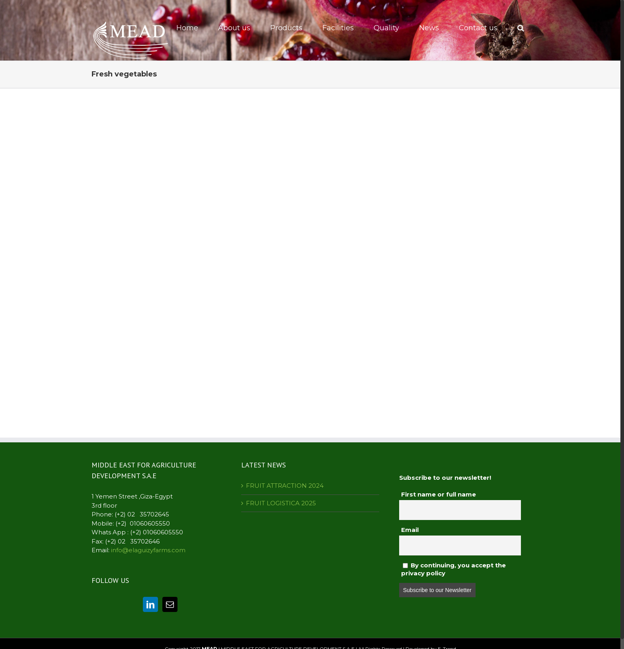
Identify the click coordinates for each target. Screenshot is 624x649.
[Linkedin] (150, 604)
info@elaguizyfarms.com (148, 550)
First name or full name (438, 494)
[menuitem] (192, 28)
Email (410, 530)
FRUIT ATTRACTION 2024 (285, 485)
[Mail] (169, 604)
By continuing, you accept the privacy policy (453, 569)
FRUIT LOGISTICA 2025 (281, 503)
